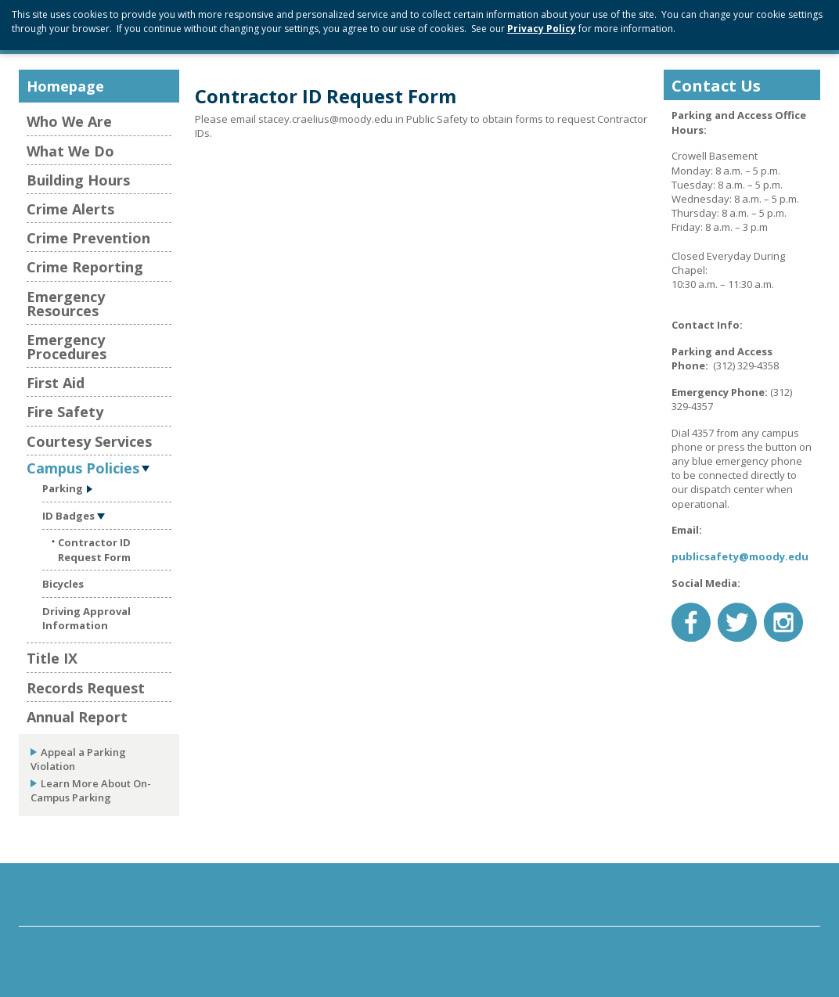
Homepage (65, 86)
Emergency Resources (66, 303)
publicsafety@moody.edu (740, 556)
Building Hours (78, 180)
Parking (62, 488)
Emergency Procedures (66, 346)
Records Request (86, 687)
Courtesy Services (89, 441)
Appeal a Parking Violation (78, 759)
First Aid (56, 382)
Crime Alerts (70, 209)
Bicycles (63, 584)
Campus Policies (83, 467)
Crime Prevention (88, 238)
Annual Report (77, 716)
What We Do (70, 151)
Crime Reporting (85, 266)
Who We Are (69, 121)
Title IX (52, 658)
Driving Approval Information (86, 618)
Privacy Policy (541, 28)
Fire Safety (65, 411)
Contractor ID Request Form (94, 549)
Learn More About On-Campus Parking (91, 790)
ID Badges (68, 516)
